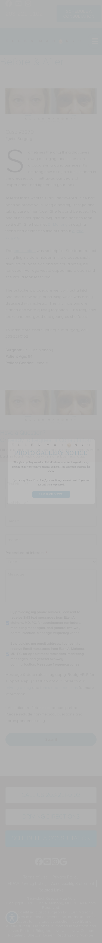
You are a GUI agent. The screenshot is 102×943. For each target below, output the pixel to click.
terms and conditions (59, 687)
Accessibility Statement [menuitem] (72, 883)
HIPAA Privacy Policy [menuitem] (27, 883)
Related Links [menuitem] (51, 890)
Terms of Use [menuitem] (35, 877)
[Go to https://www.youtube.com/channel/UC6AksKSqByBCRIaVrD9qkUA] (18, 4)
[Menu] (94, 41)
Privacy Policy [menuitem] (65, 877)
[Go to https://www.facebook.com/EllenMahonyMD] (8, 4)
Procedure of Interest (26, 553)
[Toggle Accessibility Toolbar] (11, 917)
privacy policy (18, 687)
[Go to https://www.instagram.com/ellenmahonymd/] (27, 4)
